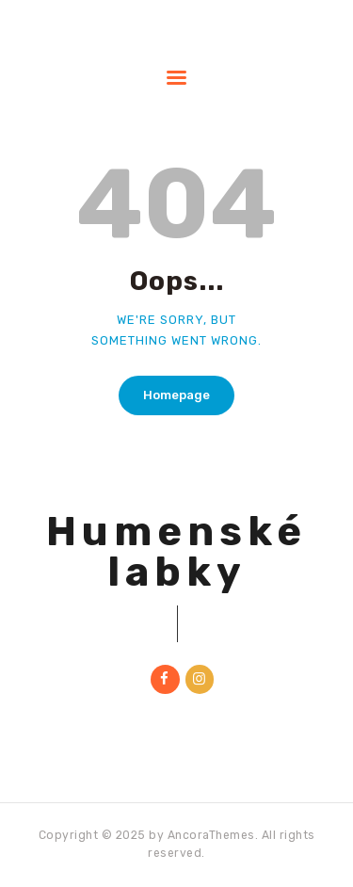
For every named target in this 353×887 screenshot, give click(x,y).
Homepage (176, 395)
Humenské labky (176, 552)
